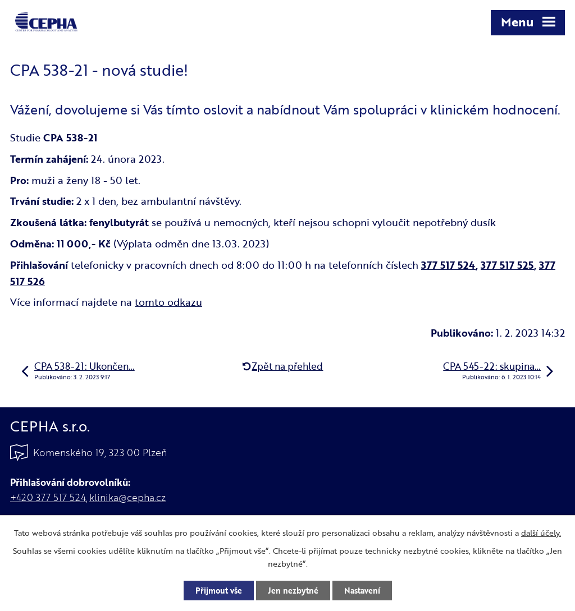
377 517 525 (507, 265)
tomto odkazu (168, 302)
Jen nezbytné (293, 590)
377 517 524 (448, 265)
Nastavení (362, 590)
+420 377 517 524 (48, 497)
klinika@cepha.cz (127, 497)
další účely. (541, 533)
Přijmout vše (218, 590)
